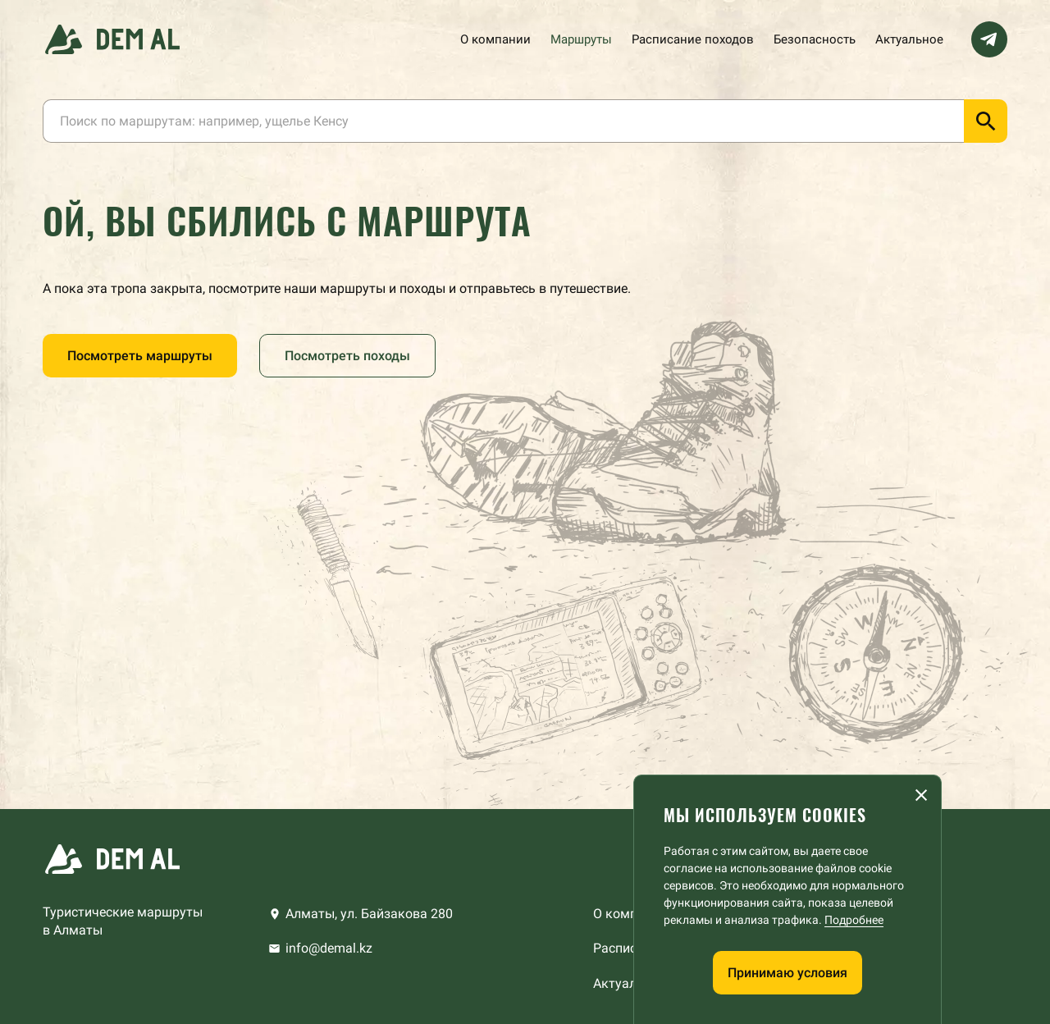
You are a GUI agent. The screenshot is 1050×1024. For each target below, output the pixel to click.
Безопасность (815, 39)
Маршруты (581, 39)
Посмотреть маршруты (139, 355)
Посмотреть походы (347, 355)
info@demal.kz (328, 948)
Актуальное (909, 39)
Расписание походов (693, 39)
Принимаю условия (787, 973)
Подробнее (853, 919)
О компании (495, 39)
